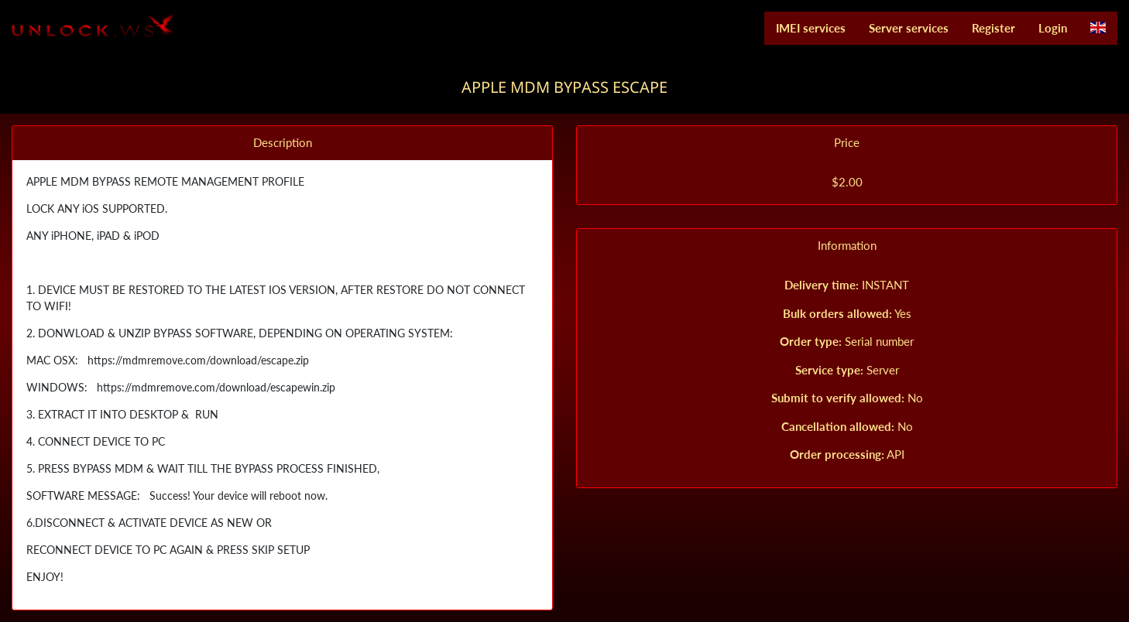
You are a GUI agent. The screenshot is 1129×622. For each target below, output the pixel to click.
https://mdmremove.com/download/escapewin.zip (213, 387)
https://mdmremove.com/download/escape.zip (196, 360)
